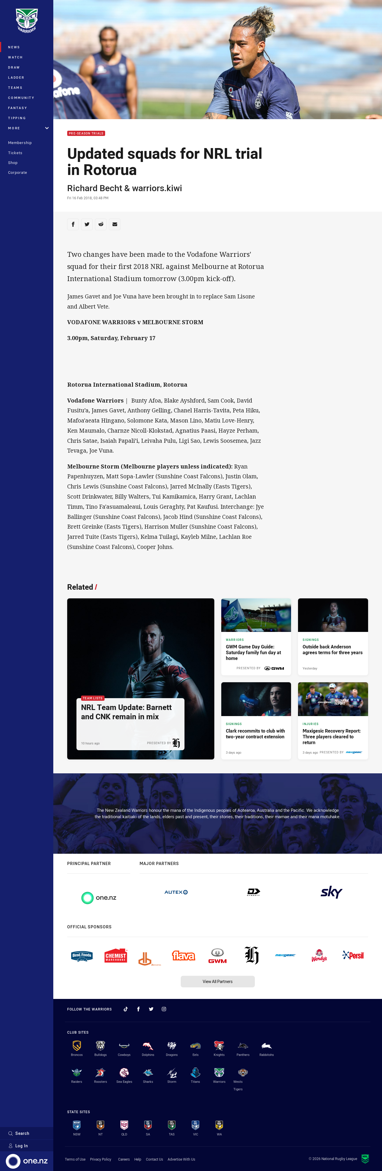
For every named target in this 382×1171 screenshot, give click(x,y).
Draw (14, 67)
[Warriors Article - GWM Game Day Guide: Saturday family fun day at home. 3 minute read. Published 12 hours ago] (256, 636)
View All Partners (218, 981)
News (14, 47)
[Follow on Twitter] (151, 1009)
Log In (18, 1145)
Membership (20, 142)
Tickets (15, 152)
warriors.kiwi (157, 188)
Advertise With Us (181, 1159)
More (28, 128)
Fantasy (17, 108)
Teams (15, 87)
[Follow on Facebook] (138, 1009)
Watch (15, 57)
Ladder (16, 77)
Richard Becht (94, 188)
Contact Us (154, 1159)
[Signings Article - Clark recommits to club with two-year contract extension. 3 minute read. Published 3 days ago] (256, 720)
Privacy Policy (100, 1159)
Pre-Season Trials (86, 133)
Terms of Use (75, 1159)
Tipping (17, 118)
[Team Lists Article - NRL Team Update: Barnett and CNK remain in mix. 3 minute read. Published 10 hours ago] (140, 678)
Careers (124, 1159)
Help (137, 1159)
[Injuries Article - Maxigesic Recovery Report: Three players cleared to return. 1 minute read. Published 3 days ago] (333, 720)
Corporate (17, 172)
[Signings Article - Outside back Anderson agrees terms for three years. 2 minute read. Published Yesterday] (333, 636)
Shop (13, 162)
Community (21, 97)
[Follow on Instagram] (164, 1009)
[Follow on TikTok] (125, 1009)
